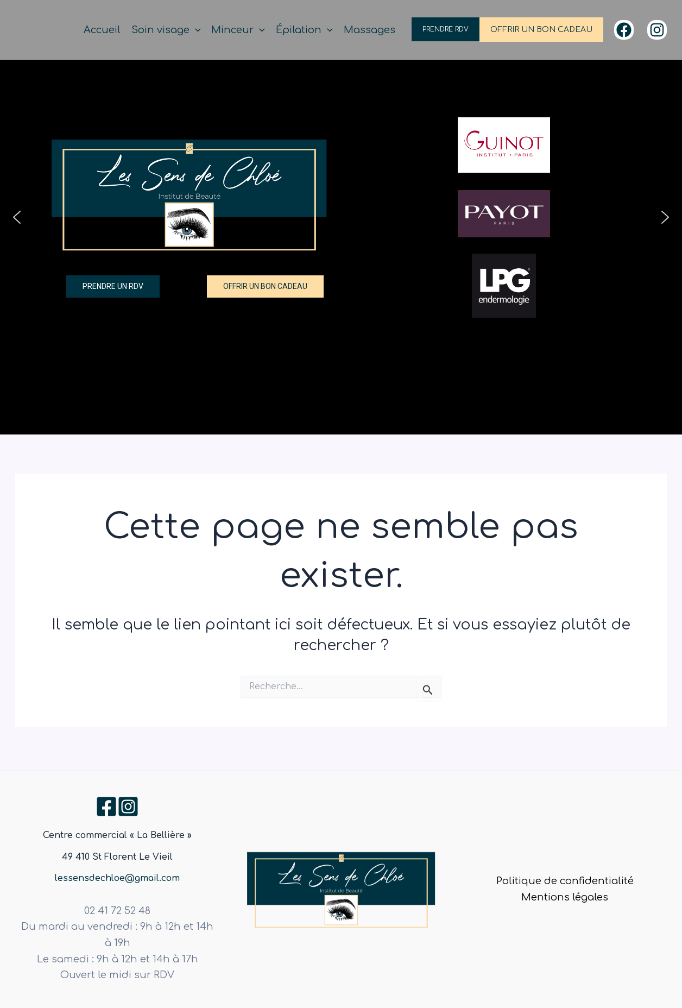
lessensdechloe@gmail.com (117, 878)
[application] (195, 30)
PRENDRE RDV (445, 29)
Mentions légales (564, 897)
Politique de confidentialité (565, 880)
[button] (17, 217)
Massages (369, 29)
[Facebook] (624, 30)
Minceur (238, 30)
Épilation (304, 30)
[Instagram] (657, 30)
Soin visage (166, 30)
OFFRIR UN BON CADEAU (541, 30)
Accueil (102, 29)
